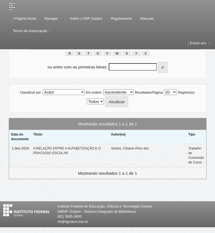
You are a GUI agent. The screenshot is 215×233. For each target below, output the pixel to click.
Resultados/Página (149, 92)
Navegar (53, 18)
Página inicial (24, 18)
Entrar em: (199, 43)
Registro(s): (186, 92)
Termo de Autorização (32, 31)
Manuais (149, 18)
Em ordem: (94, 92)
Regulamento (121, 18)
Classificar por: (31, 92)
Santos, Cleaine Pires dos (130, 148)
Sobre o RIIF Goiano (86, 18)
